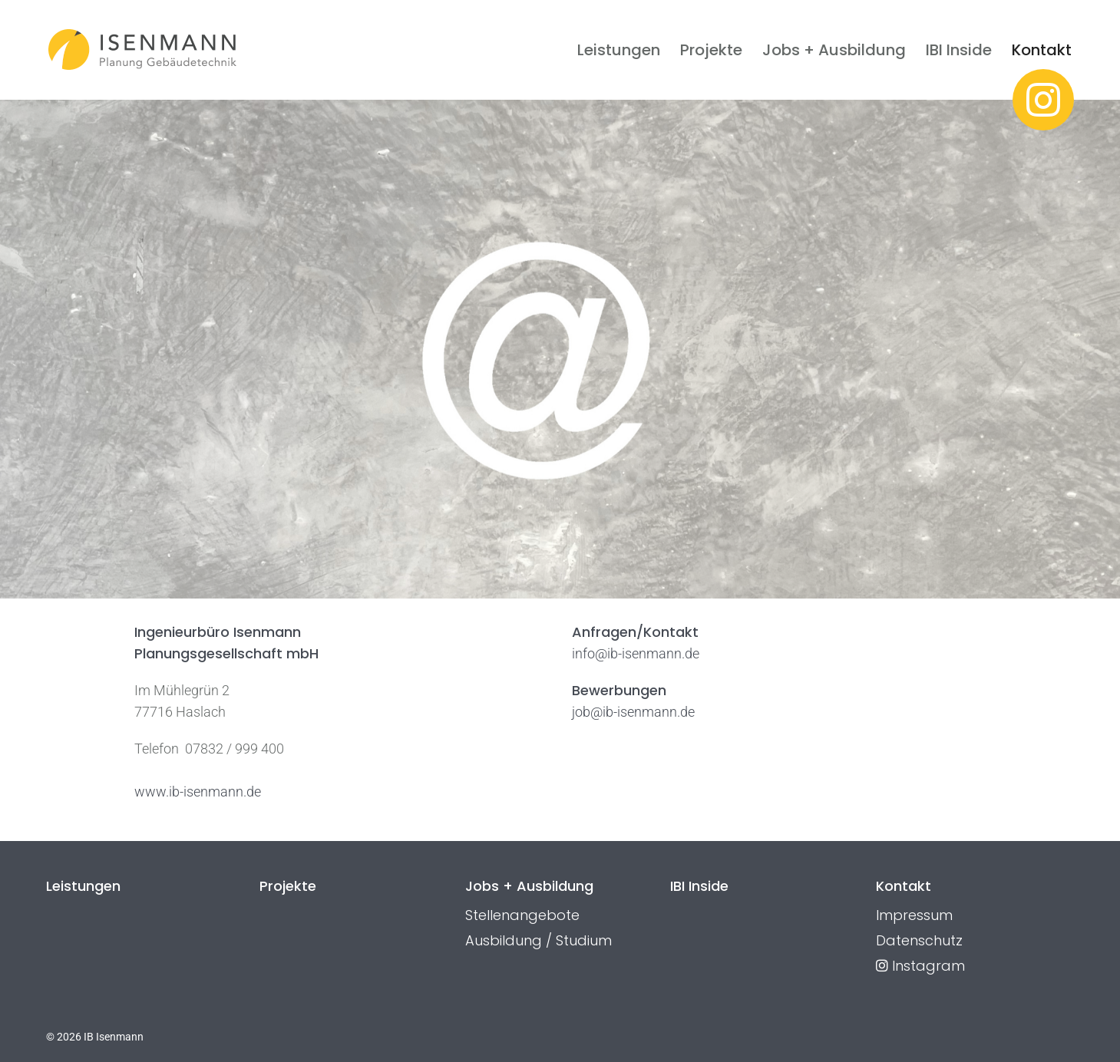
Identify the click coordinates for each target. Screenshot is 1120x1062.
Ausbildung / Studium (538, 940)
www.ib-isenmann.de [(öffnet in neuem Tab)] (197, 791)
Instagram (920, 965)
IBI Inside (959, 50)
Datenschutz (919, 940)
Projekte (711, 50)
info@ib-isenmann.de (635, 653)
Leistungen (618, 50)
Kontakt (1042, 50)
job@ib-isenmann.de (633, 712)
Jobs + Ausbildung (834, 50)
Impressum (914, 915)
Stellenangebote (522, 915)
